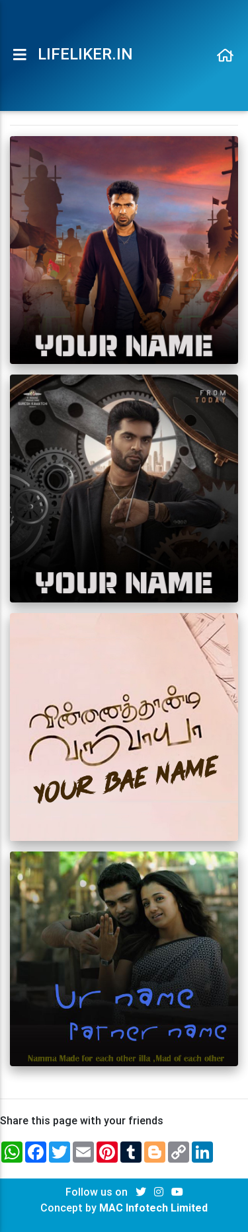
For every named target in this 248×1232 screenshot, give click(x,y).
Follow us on (97, 1191)
